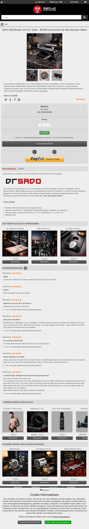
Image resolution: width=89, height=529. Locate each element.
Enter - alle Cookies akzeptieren (58, 522)
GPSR (21, 169)
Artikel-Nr (7, 96)
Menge (44, 119)
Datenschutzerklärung (61, 517)
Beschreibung (9, 169)
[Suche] (84, 17)
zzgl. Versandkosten (44, 112)
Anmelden (74, 2)
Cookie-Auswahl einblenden (29, 522)
